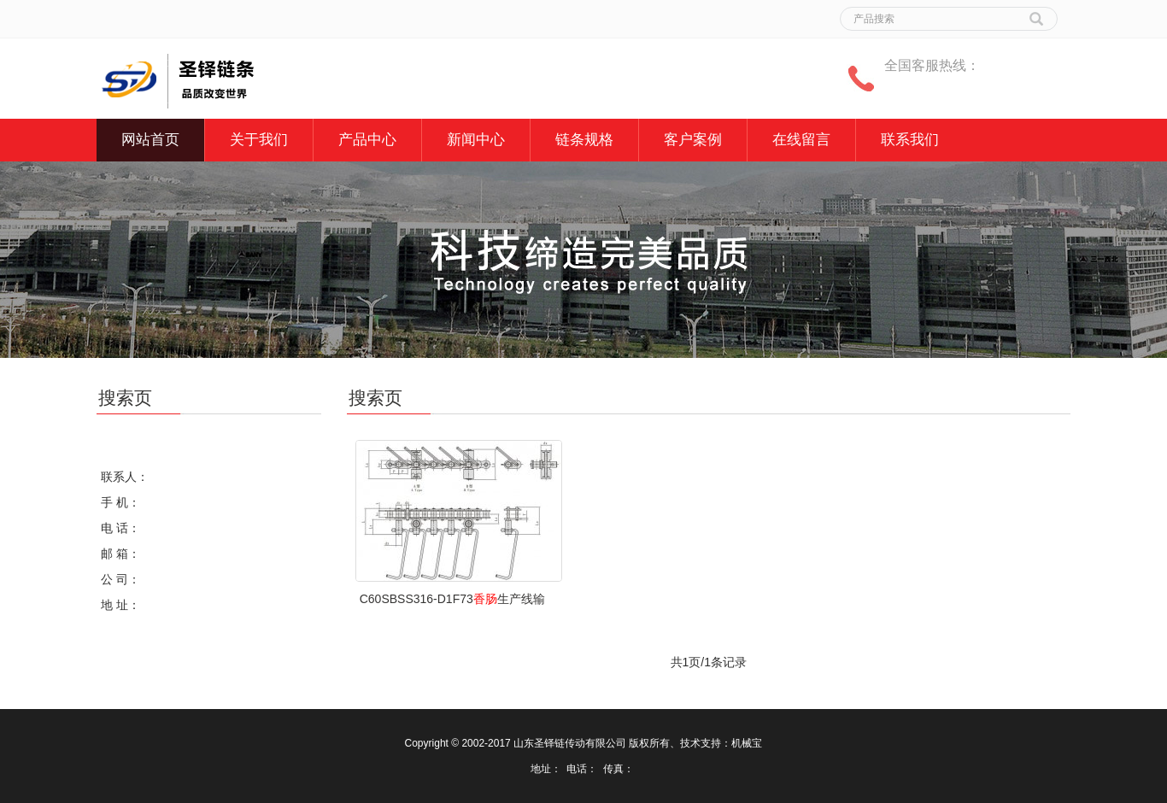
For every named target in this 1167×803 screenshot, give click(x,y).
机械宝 (746, 743)
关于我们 (259, 140)
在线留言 (801, 140)
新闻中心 (476, 140)
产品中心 (367, 140)
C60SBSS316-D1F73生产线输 (452, 599)
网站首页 (150, 140)
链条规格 (584, 140)
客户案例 (693, 140)
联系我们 (910, 140)
